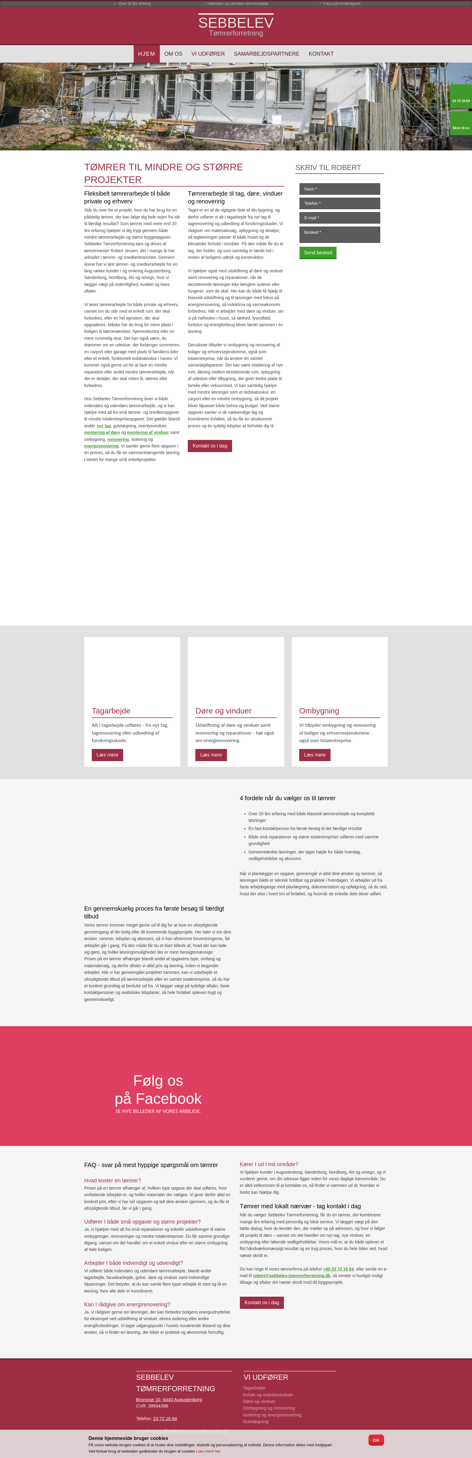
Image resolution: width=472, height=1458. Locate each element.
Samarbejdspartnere (267, 54)
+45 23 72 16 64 (338, 1269)
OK (376, 1440)
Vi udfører (208, 54)
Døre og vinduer (259, 1401)
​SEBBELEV (236, 23)
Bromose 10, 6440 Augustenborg (169, 1399)
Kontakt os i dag (210, 445)
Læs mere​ (211, 754)
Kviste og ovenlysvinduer (268, 1394)
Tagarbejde (254, 1387)
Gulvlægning (256, 1421)
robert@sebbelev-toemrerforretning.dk (291, 1275)
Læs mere (107, 754)
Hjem (146, 54)
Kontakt (321, 54)
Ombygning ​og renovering (269, 1407)
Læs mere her (208, 1451)
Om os (173, 54)
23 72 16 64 (165, 1418)
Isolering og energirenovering (272, 1414)
